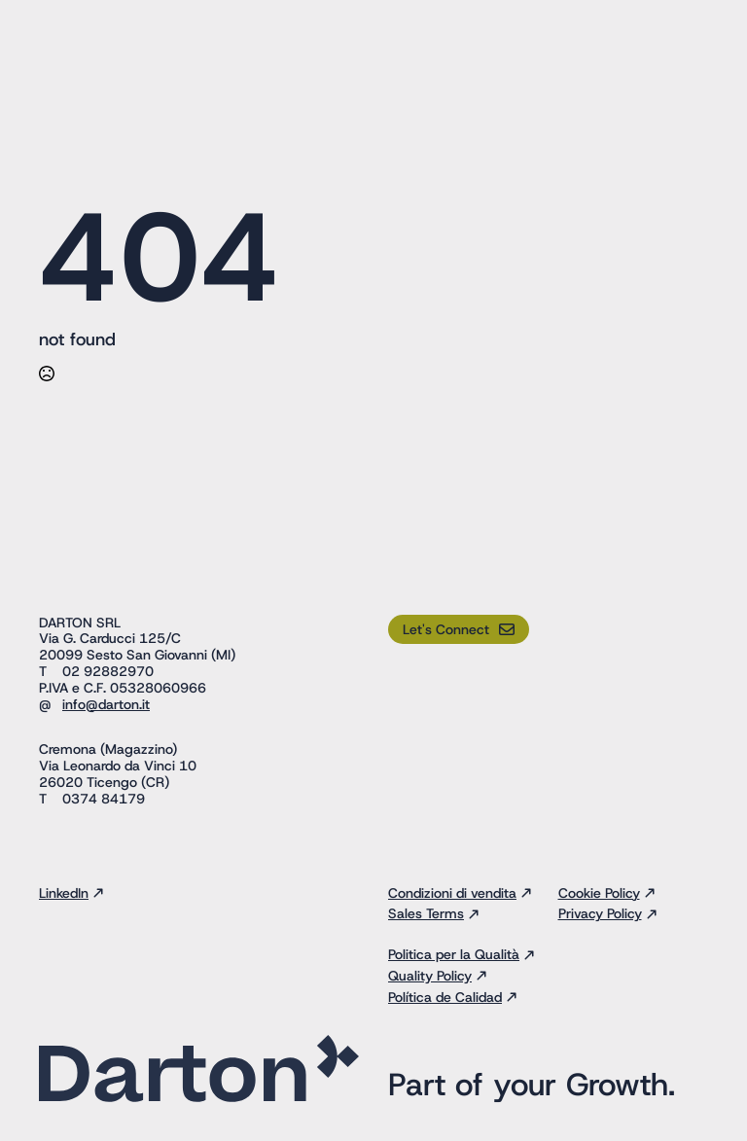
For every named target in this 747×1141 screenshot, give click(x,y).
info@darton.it (106, 704)
